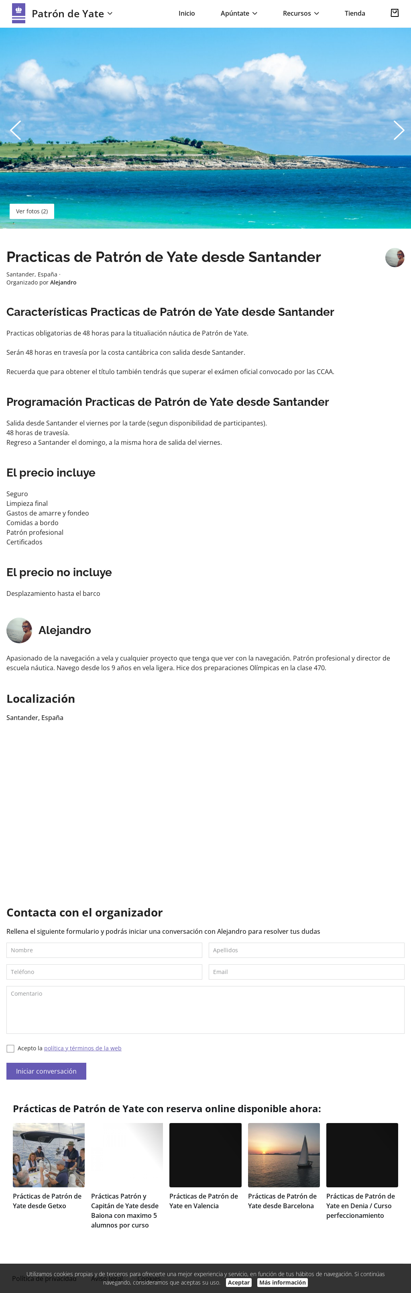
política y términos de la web (83, 1048)
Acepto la (64, 1048)
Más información (282, 1282)
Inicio (187, 13)
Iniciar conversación (46, 1071)
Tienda (355, 13)
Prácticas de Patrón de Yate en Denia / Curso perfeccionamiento (360, 1206)
